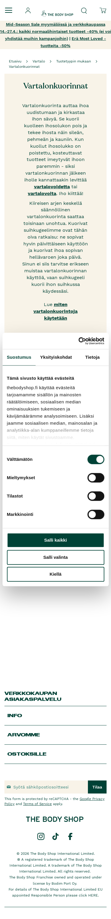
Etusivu (15, 61)
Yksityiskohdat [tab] (56, 357)
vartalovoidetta (52, 186)
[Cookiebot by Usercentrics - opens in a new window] (79, 341)
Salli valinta (55, 557)
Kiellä (55, 574)
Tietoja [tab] (92, 357)
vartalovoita (42, 193)
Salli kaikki (55, 540)
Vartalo (39, 61)
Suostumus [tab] (19, 357)
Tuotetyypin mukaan (73, 61)
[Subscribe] (97, 787)
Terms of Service (37, 804)
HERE (93, 895)
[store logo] (57, 8)
